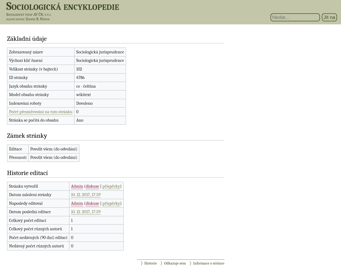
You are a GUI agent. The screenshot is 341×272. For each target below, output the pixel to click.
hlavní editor (15, 19)
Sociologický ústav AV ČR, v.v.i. (28, 14)
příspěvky (111, 186)
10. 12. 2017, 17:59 (85, 194)
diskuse (92, 186)
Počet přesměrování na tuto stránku (40, 111)
